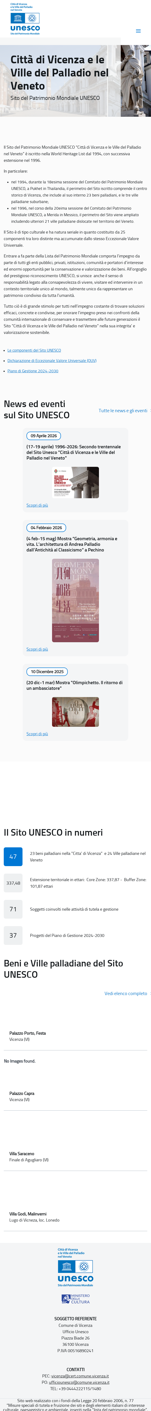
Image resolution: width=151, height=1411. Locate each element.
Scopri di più (37, 505)
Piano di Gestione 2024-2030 (33, 371)
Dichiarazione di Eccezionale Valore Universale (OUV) (52, 360)
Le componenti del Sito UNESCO (34, 350)
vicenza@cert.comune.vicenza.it (80, 1376)
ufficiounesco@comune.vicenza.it (79, 1382)
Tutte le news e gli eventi (123, 410)
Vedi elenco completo (126, 993)
